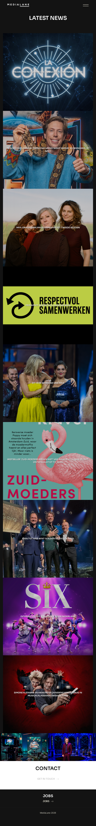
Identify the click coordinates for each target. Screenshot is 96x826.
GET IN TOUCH (48, 778)
